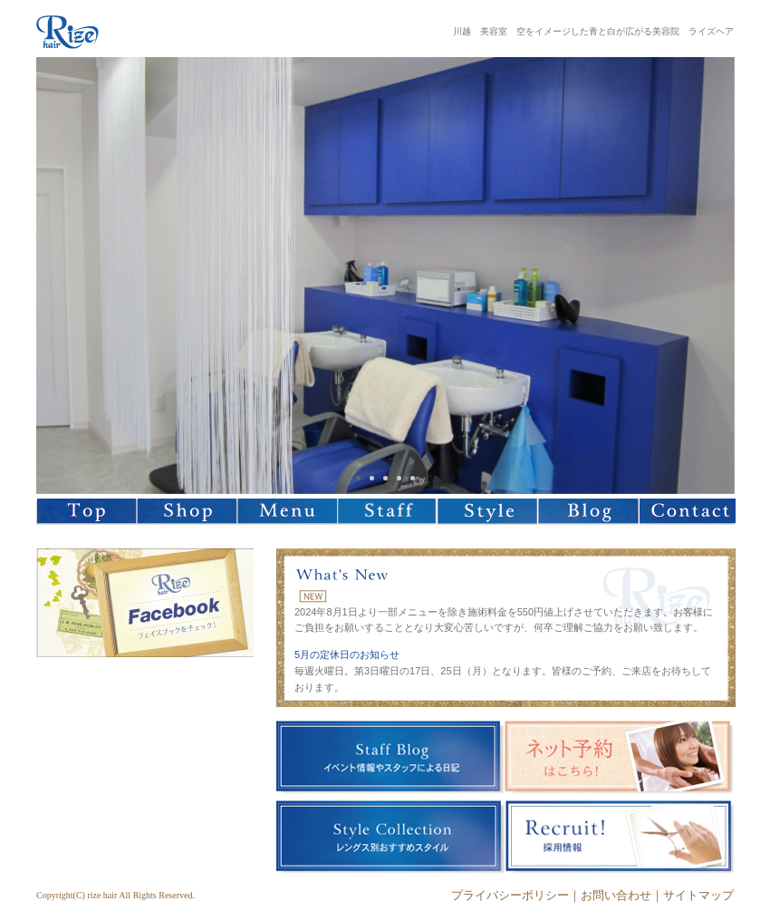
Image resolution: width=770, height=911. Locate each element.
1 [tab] (358, 478)
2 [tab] (372, 478)
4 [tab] (399, 478)
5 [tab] (412, 478)
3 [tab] (385, 478)
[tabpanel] (385, 275)
